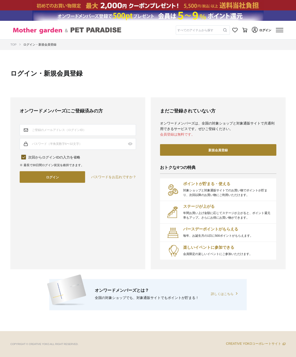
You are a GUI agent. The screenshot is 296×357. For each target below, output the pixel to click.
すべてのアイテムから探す (195, 30)
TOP (13, 44)
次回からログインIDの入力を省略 (54, 157)
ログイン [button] (52, 177)
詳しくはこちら (222, 294)
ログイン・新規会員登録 (39, 44)
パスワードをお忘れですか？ (113, 177)
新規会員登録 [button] (218, 150)
